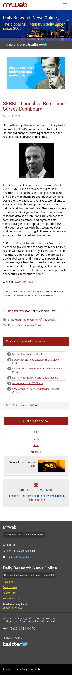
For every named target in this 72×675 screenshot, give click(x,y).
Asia (36, 445)
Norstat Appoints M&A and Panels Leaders (35, 377)
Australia (36, 452)
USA (36, 438)
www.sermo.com (25, 281)
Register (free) (17, 311)
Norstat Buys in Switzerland (27, 354)
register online (36, 499)
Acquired (8, 185)
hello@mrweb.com (23, 557)
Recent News (10, 587)
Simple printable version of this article (31, 319)
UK (36, 432)
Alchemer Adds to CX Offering (28, 383)
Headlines (8, 581)
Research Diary (11, 598)
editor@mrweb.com (13, 607)
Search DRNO (10, 593)
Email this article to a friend (25, 325)
